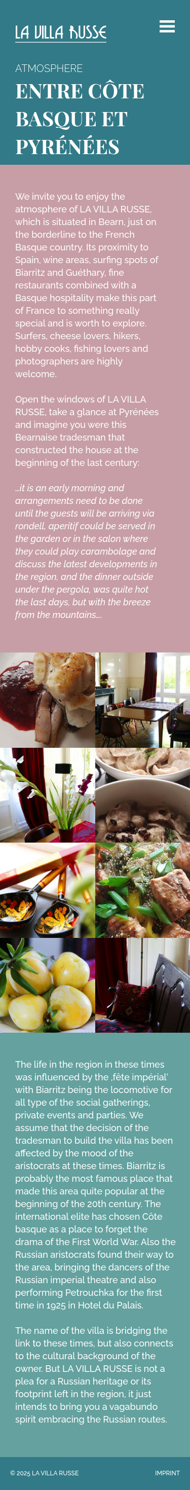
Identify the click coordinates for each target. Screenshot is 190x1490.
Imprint (167, 1473)
